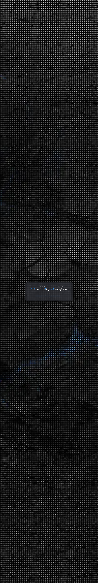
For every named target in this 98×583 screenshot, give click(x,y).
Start (6, 30)
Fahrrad (76, 372)
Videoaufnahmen (72, 406)
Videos (69, 500)
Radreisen (73, 335)
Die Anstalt (74, 349)
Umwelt (73, 326)
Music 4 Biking (81, 378)
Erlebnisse (74, 317)
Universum (16, 30)
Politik (72, 323)
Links (69, 487)
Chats (69, 503)
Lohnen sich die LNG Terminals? (76, 101)
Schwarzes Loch (41, 96)
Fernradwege (81, 343)
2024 (69, 260)
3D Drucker (74, 299)
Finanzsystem (74, 424)
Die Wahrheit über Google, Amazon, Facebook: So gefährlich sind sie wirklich (77, 117)
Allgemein (70, 279)
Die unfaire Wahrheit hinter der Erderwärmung (75, 97)
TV (71, 394)
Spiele (72, 284)
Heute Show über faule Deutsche (77, 125)
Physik (72, 446)
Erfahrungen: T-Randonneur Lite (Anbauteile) (80, 74)
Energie (73, 420)
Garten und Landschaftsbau (78, 311)
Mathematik (74, 441)
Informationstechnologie (77, 290)
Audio (72, 302)
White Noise (74, 397)
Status (69, 493)
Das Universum (24, 30)
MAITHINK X (74, 352)
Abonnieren (88, 567)
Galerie (71, 8)
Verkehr (70, 400)
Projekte (79, 8)
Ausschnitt (74, 367)
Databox (63, 8)
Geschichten (71, 315)
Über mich (88, 8)
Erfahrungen (71, 297)
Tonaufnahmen (72, 364)
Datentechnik (74, 417)
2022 (69, 266)
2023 (69, 263)
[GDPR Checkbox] (6, 171)
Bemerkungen (71, 480)
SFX (72, 390)
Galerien (70, 497)
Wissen (10, 30)
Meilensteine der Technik (81, 452)
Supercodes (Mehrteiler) (74, 71)
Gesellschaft (74, 437)
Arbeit (69, 288)
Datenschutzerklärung (22, 171)
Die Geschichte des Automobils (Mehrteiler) (79, 105)
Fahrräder (73, 306)
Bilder (69, 483)
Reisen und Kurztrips (73, 329)
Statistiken (70, 359)
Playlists (73, 370)
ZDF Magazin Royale (76, 355)
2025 (69, 256)
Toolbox (54, 8)
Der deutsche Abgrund (80, 429)
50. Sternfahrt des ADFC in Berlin (77, 90)
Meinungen (71, 320)
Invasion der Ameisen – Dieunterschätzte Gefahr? (78, 112)
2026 (69, 253)
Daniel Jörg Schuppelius (20, 96)
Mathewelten (77, 443)
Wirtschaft (74, 467)
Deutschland (77, 337)
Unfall (72, 403)
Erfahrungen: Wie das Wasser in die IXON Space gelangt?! (81, 166)
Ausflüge (73, 332)
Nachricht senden (17, 182)
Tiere (72, 455)
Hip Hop (83, 384)
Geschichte (74, 427)
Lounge (83, 387)
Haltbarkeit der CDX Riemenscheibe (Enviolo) (80, 64)
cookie (2, 7)
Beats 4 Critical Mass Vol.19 (75, 121)
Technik (73, 450)
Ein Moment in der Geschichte (82, 433)
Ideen (72, 281)
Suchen (68, 47)
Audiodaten (71, 507)
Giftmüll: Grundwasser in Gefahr (77, 108)
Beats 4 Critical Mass (83, 375)
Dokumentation (33, 96)
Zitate (69, 490)
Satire (69, 346)
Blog (46, 8)
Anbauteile (77, 308)
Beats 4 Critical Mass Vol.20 (75, 93)
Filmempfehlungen (76, 408)
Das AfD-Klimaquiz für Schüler (76, 67)
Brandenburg (81, 340)
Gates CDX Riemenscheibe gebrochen (78, 77)
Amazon (68, 523)
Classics (83, 381)
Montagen (74, 293)
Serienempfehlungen (76, 411)
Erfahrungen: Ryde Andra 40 (84, 151)
